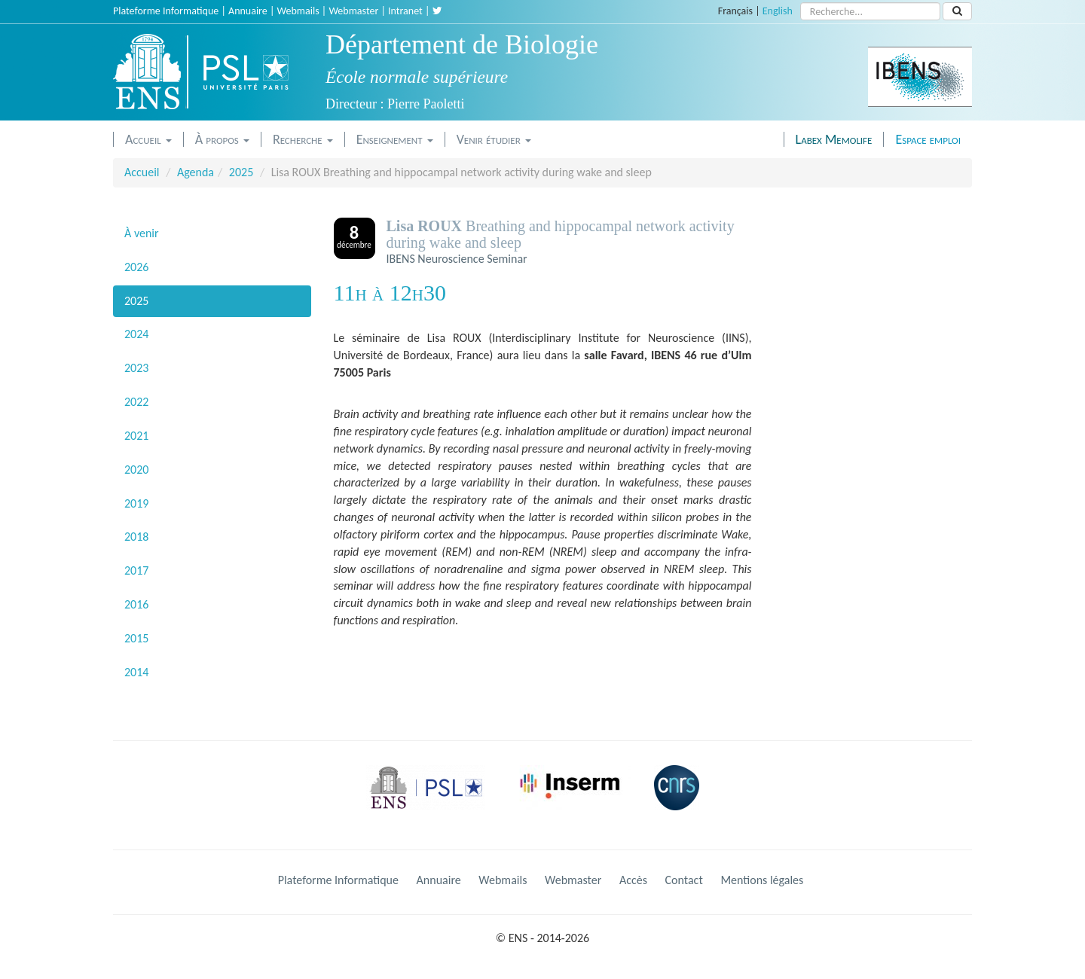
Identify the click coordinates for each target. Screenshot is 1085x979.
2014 (136, 672)
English (778, 11)
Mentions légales (761, 880)
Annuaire (247, 11)
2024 (136, 334)
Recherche (303, 139)
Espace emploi (928, 139)
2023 (136, 368)
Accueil (148, 139)
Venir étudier (494, 139)
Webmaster (353, 11)
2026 (136, 267)
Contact (684, 880)
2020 (136, 469)
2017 (136, 570)
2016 (136, 604)
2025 (241, 172)
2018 (136, 536)
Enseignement (394, 139)
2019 (136, 503)
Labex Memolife (834, 139)
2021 (136, 436)
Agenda (195, 172)
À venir (141, 233)
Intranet (405, 11)
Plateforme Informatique (166, 11)
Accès (633, 880)
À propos (222, 139)
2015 (136, 638)
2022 (136, 402)
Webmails (298, 11)
